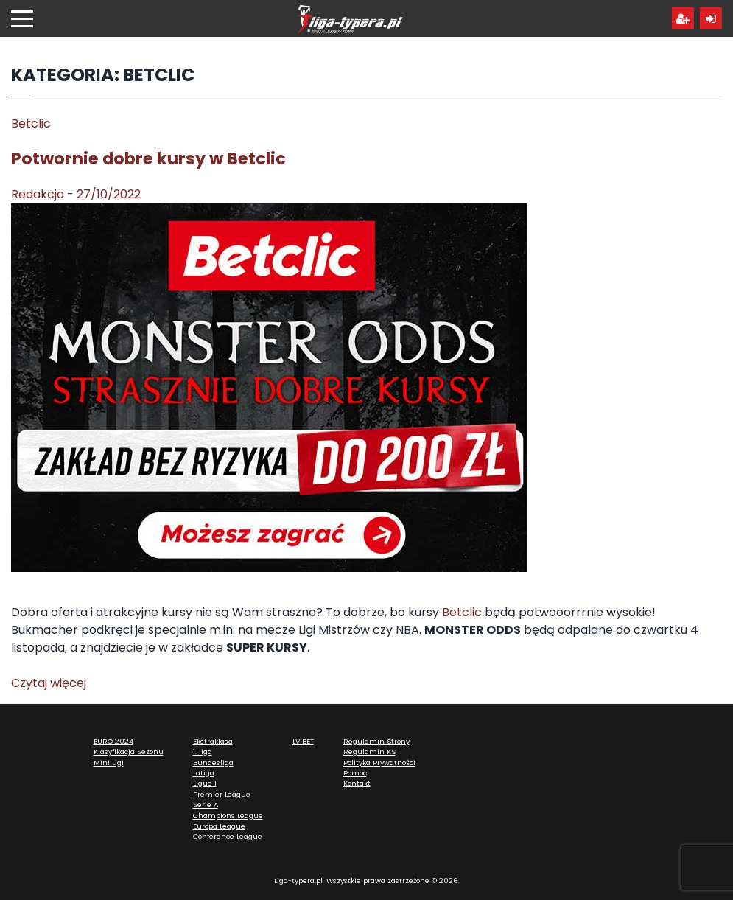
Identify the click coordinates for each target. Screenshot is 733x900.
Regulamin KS (369, 751)
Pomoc (355, 773)
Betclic (31, 123)
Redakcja (37, 194)
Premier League (221, 794)
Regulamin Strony (376, 741)
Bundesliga (213, 762)
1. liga (202, 751)
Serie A (205, 804)
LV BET (303, 741)
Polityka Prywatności (379, 762)
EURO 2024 (113, 741)
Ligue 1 (205, 783)
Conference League (227, 836)
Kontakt (357, 783)
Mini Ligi (109, 762)
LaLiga (203, 773)
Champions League (228, 815)
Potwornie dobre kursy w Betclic (148, 158)
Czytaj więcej (48, 682)
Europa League (219, 826)
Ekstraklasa (213, 741)
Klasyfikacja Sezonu (129, 751)
